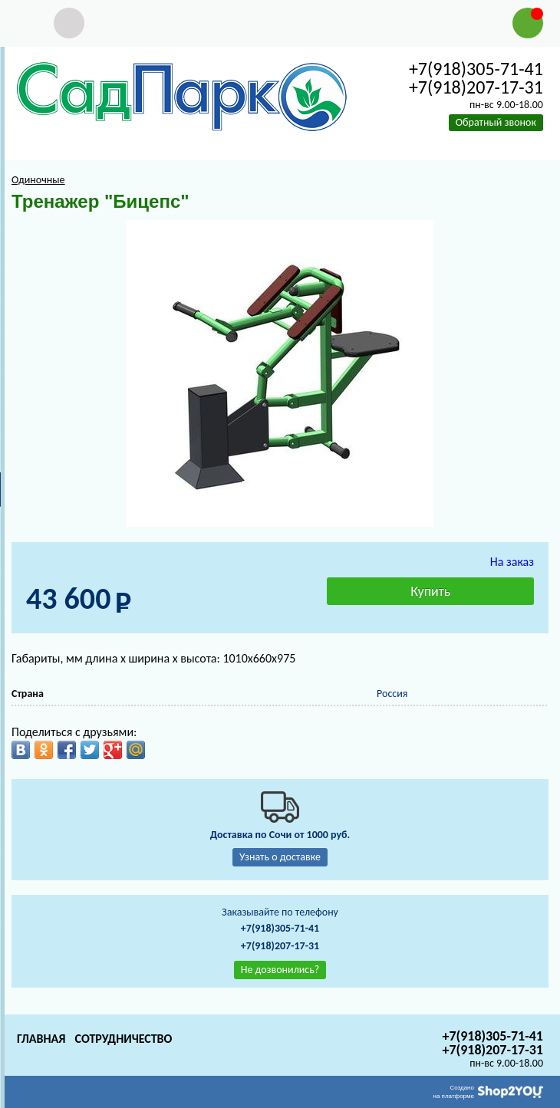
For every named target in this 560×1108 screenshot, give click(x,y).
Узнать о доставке (280, 856)
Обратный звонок (496, 122)
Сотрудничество (123, 1038)
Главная (41, 1038)
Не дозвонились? (280, 969)
